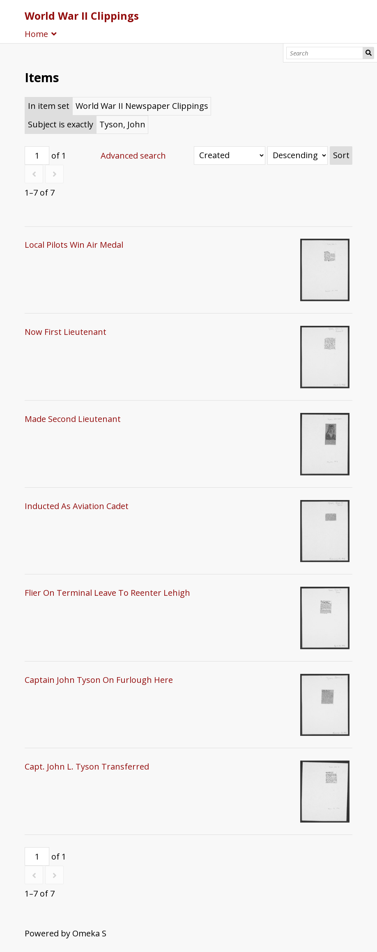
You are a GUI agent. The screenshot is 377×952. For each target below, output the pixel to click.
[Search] (324, 53)
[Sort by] (229, 155)
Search (368, 53)
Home (36, 33)
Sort (341, 155)
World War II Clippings (82, 16)
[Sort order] (297, 155)
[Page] (37, 155)
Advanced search (133, 155)
